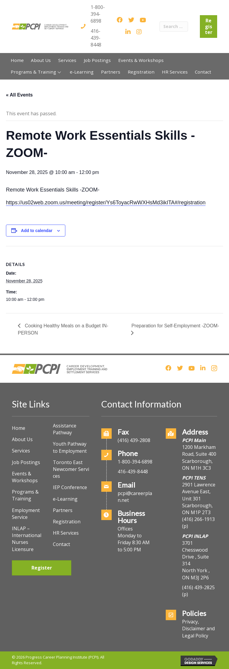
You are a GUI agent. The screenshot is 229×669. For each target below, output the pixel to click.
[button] (59, 72)
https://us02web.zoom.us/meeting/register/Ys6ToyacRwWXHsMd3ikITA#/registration (106, 203)
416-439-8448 (96, 38)
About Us (22, 439)
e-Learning (65, 499)
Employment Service (26, 513)
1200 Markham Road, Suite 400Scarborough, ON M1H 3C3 (199, 457)
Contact (61, 544)
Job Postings (26, 462)
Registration (66, 521)
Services (21, 450)
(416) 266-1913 (198, 519)
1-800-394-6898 (98, 14)
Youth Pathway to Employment (70, 447)
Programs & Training (25, 495)
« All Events (19, 94)
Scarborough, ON (197, 509)
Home (18, 428)
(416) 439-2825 (198, 587)
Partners (62, 510)
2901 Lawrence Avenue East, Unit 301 (198, 491)
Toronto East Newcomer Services (71, 469)
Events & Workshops (25, 477)
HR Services (66, 533)
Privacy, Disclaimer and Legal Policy (198, 628)
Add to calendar (37, 230)
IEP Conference (70, 487)
